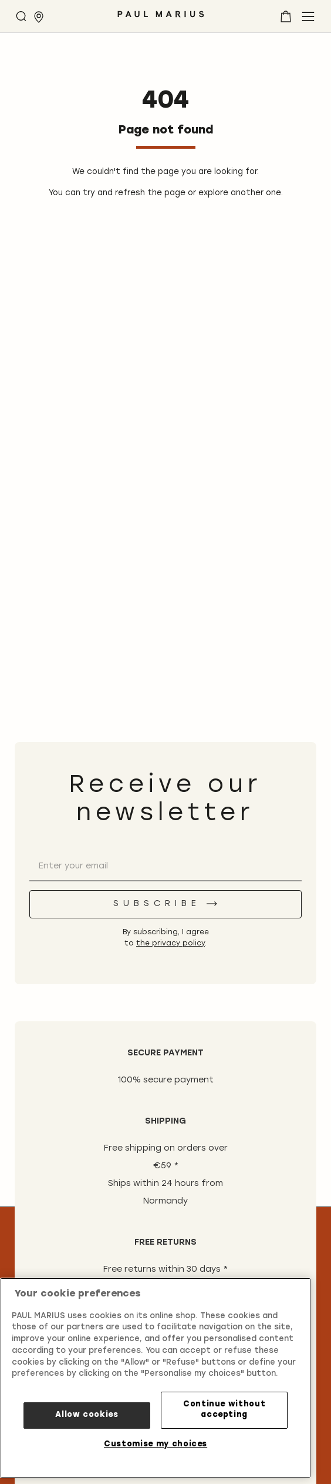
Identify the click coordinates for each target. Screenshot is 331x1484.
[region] (155, 1378)
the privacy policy (170, 943)
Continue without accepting (224, 1410)
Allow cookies (87, 1415)
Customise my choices (155, 1444)
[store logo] (161, 18)
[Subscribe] (165, 904)
